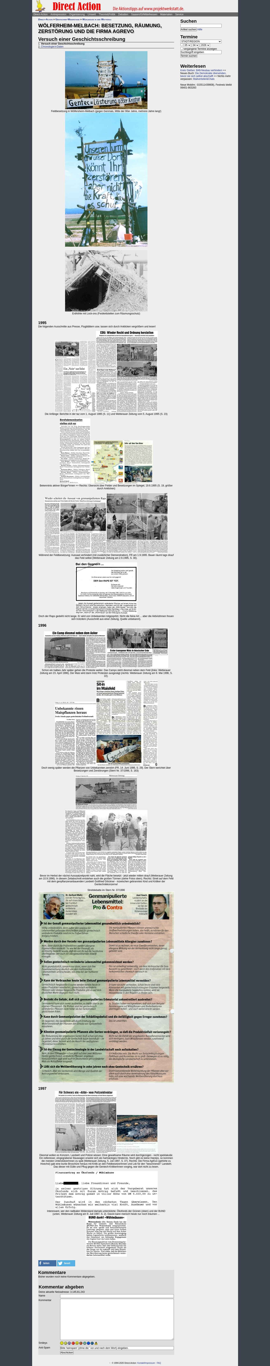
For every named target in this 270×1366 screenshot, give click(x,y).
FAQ (159, 1363)
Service (179, 14)
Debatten (123, 14)
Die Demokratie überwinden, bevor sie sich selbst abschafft (203, 75)
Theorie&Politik (107, 14)
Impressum (150, 1363)
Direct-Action (41, 14)
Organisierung (77, 14)
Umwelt (92, 14)
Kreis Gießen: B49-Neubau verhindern (201, 70)
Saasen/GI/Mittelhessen (144, 14)
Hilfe (199, 29)
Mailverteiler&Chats (204, 79)
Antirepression (58, 14)
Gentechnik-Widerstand (67, 19)
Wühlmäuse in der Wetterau (96, 19)
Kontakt (140, 1363)
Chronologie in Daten (52, 46)
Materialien (166, 14)
